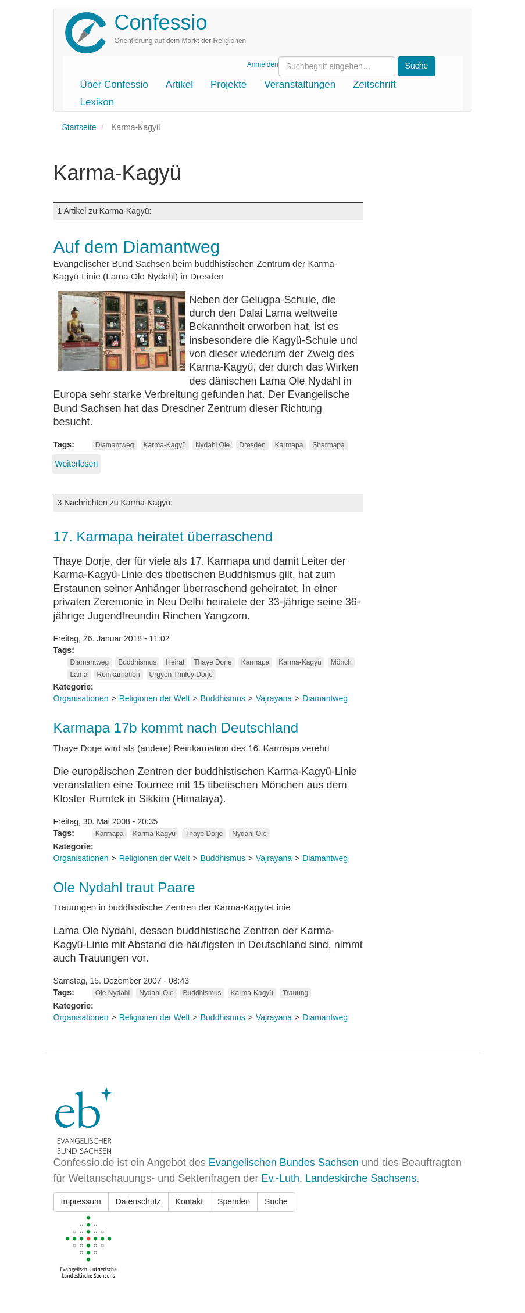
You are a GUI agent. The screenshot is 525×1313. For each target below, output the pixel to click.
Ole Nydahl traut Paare (124, 887)
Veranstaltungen (299, 84)
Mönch (341, 662)
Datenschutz (138, 1201)
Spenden (233, 1201)
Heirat (175, 662)
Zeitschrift (374, 84)
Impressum (81, 1201)
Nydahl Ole (212, 445)
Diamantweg (114, 445)
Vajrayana (274, 698)
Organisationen (81, 698)
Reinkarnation (118, 674)
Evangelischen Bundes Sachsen (284, 1162)
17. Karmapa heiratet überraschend (163, 536)
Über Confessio (114, 84)
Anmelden (262, 64)
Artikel (179, 84)
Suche (276, 1201)
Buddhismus (137, 662)
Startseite (79, 127)
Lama (79, 674)
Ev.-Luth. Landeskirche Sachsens (338, 1178)
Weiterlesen (76, 463)
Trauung (295, 993)
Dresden (252, 445)
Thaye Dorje (212, 662)
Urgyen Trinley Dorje (181, 674)
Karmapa (289, 445)
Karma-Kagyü (165, 445)
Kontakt (189, 1201)
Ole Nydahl (112, 993)
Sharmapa (328, 445)
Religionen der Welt (154, 698)
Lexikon (97, 101)
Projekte (228, 84)
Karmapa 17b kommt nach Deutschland (176, 728)
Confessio (161, 22)
